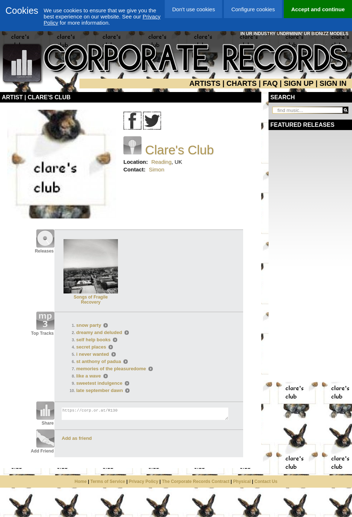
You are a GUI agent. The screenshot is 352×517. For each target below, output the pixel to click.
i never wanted (92, 354)
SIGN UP (299, 83)
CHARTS (241, 83)
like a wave (88, 376)
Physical (242, 481)
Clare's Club (179, 150)
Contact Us (265, 481)
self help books (93, 339)
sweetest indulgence (99, 383)
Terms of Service (107, 481)
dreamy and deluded (99, 332)
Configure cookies (253, 9)
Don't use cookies (193, 9)
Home (81, 481)
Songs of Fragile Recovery (91, 297)
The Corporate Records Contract (195, 481)
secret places (91, 347)
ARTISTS (205, 83)
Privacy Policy (143, 481)
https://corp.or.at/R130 (145, 414)
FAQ (270, 83)
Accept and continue (318, 9)
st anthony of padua (98, 361)
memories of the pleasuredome (111, 368)
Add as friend (77, 438)
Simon (156, 169)
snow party (88, 325)
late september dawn (99, 390)
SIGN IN (333, 83)
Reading (161, 162)
